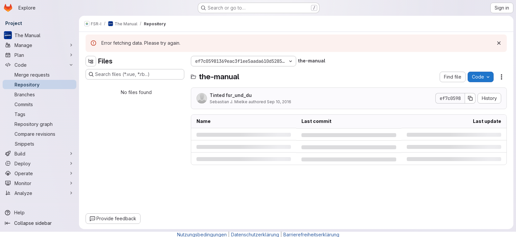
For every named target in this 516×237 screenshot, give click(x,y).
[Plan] (39, 54)
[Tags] (39, 114)
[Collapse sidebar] (39, 223)
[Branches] (39, 94)
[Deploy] (39, 163)
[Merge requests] (39, 74)
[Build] (39, 153)
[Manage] (39, 45)
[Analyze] (39, 193)
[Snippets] (39, 143)
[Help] (39, 212)
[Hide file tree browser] (91, 61)
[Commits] (39, 104)
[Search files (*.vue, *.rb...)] (135, 74)
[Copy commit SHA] (470, 98)
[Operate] (39, 173)
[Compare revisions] (39, 133)
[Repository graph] (39, 124)
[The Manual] (39, 35)
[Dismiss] (499, 43)
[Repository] (39, 84)
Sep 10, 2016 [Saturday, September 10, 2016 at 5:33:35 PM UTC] (279, 101)
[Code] (39, 64)
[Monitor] (39, 183)
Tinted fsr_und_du (231, 95)
